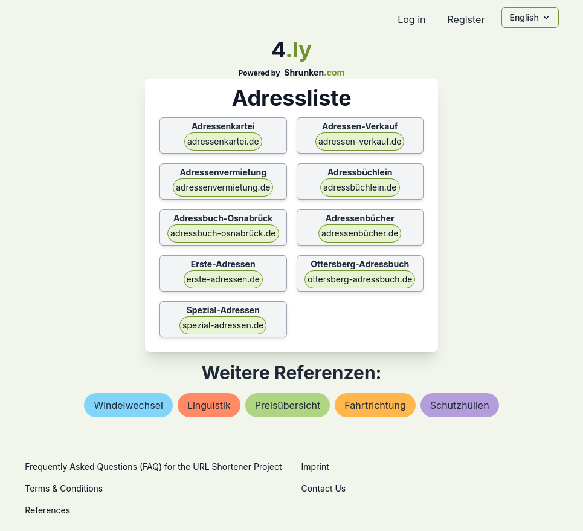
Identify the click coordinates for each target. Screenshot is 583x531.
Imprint (315, 466)
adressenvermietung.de (223, 187)
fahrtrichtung (375, 405)
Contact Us (323, 488)
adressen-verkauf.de (360, 141)
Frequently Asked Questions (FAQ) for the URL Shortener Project (153, 466)
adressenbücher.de (359, 233)
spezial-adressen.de (222, 325)
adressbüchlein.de (360, 187)
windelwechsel (128, 405)
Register (466, 19)
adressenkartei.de (223, 141)
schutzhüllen (459, 405)
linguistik (209, 405)
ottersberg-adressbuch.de (360, 279)
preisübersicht (287, 405)
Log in (411, 19)
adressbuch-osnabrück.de (222, 233)
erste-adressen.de (223, 279)
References (47, 510)
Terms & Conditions (64, 488)
